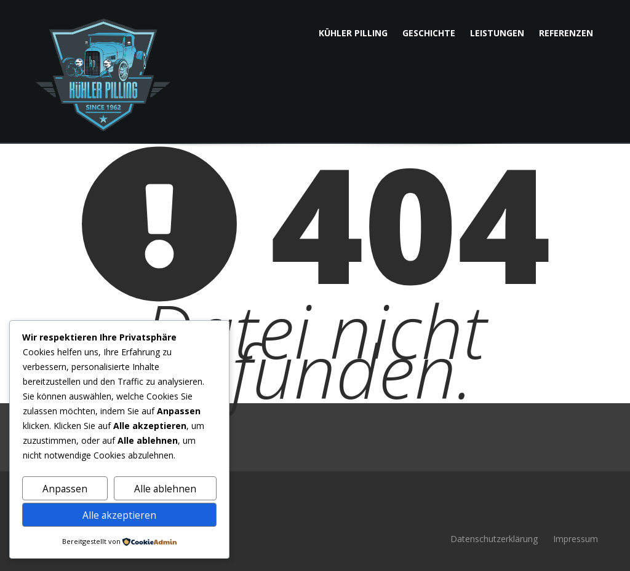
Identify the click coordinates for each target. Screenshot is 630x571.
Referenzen (566, 33)
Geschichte (428, 33)
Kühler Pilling (353, 33)
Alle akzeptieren (119, 515)
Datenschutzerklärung (494, 539)
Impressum (575, 539)
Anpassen (64, 488)
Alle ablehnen (165, 488)
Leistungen (497, 33)
